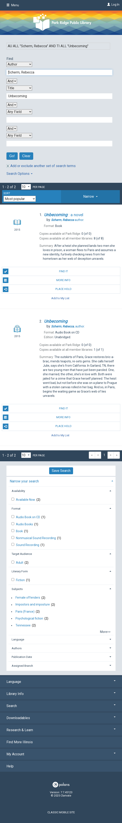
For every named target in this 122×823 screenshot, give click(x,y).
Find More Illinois (19, 742)
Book (19, 531)
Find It (35, 271)
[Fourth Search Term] (57, 143)
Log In (115, 4)
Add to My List (60, 298)
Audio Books (25, 524)
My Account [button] (61, 754)
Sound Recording (28, 545)
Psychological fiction (29, 618)
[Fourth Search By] (19, 135)
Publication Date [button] (22, 657)
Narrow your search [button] (24, 481)
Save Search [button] (61, 471)
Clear (26, 156)
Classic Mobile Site (61, 812)
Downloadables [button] (61, 718)
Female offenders (28, 597)
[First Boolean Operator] (11, 81)
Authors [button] (17, 648)
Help (10, 766)
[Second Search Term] (57, 96)
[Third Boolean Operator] (11, 128)
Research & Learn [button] (61, 730)
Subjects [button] (17, 589)
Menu (12, 5)
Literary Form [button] (20, 571)
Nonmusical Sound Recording (36, 538)
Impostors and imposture (33, 604)
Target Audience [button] (22, 553)
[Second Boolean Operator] (11, 104)
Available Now (26, 499)
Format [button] (16, 508)
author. (67, 220)
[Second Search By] (19, 88)
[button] (90, 196)
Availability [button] (18, 491)
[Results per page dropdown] (26, 186)
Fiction (20, 580)
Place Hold (37, 289)
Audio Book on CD (28, 517)
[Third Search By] (19, 111)
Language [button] (18, 639)
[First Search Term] (57, 72)
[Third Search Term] (57, 119)
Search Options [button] (19, 174)
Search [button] (61, 706)
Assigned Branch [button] (22, 665)
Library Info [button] (61, 694)
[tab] (90, 196)
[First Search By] (19, 64)
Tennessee (23, 625)
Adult (20, 562)
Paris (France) (25, 611)
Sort (6, 193)
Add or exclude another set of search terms (41, 166)
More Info (37, 280)
